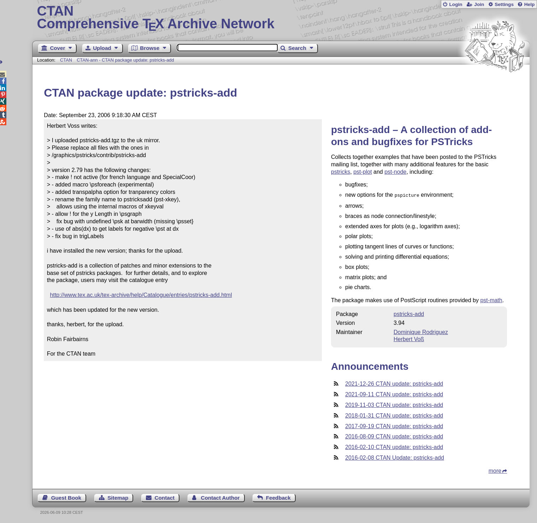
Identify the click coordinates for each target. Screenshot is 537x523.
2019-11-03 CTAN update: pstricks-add (394, 404)
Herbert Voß (409, 338)
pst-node (395, 172)
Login (455, 4)
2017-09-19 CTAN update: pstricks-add (394, 426)
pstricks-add (409, 313)
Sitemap (117, 497)
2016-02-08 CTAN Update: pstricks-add (394, 457)
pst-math (491, 300)
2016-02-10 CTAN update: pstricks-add (394, 446)
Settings (504, 4)
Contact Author (220, 497)
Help (529, 4)
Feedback (278, 497)
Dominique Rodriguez (421, 331)
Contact (165, 497)
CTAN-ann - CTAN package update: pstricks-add (125, 60)
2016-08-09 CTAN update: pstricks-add (394, 436)
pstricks (340, 172)
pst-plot (362, 172)
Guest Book (66, 497)
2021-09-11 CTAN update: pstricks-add (394, 394)
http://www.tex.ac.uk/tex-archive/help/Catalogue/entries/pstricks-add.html (141, 295)
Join (479, 4)
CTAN (66, 60)
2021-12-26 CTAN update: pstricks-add (394, 383)
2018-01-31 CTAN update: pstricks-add (394, 415)
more (495, 470)
